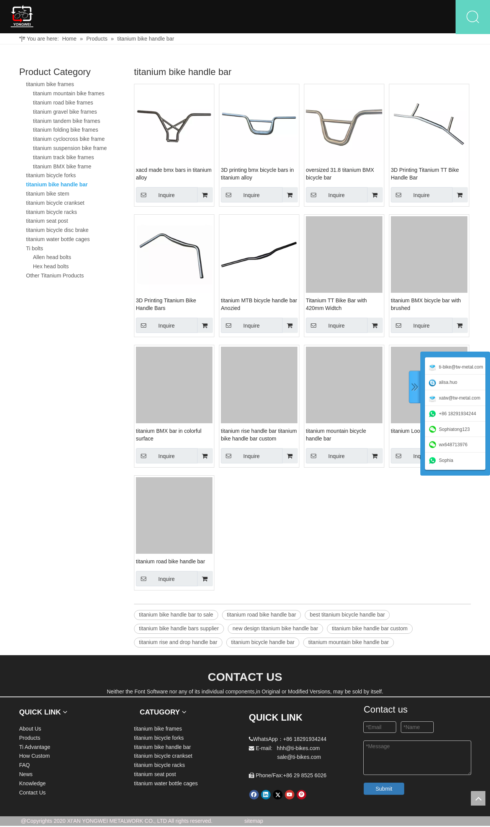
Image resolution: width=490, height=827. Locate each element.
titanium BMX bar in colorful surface (168, 436)
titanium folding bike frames (65, 131)
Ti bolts (34, 249)
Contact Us (428, 17)
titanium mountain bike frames (69, 94)
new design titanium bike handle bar (275, 629)
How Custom (259, 17)
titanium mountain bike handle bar (348, 643)
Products (152, 17)
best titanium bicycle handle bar (347, 616)
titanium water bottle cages (58, 240)
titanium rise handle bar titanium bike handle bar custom (259, 436)
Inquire (155, 196)
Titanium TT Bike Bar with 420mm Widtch (336, 305)
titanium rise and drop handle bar (178, 643)
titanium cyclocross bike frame (69, 140)
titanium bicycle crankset (55, 204)
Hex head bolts (51, 267)
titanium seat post (47, 222)
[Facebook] (254, 795)
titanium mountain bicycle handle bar (336, 436)
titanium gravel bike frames (65, 113)
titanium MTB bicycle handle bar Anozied (259, 305)
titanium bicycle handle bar (263, 643)
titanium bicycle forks (51, 176)
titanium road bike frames (63, 104)
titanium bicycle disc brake (57, 231)
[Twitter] (278, 795)
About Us (110, 17)
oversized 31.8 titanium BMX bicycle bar (340, 175)
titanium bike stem (47, 195)
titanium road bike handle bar (170, 562)
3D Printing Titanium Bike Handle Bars (166, 305)
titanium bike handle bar (57, 186)
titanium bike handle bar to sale (176, 616)
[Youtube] (289, 795)
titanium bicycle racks (51, 213)
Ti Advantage (205, 17)
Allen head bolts (52, 258)
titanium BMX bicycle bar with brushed (426, 305)
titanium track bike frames (63, 158)
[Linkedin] (266, 795)
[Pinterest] (301, 795)
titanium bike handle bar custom (370, 629)
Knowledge (377, 17)
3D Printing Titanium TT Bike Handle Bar (425, 175)
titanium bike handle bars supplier (179, 629)
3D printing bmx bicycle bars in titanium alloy (257, 175)
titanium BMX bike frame (62, 167)
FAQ (302, 17)
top (478, 798)
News (335, 17)
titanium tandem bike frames (66, 122)
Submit (384, 790)
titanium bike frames (50, 85)
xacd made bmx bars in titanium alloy (174, 175)
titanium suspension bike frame (70, 149)
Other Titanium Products (55, 277)
